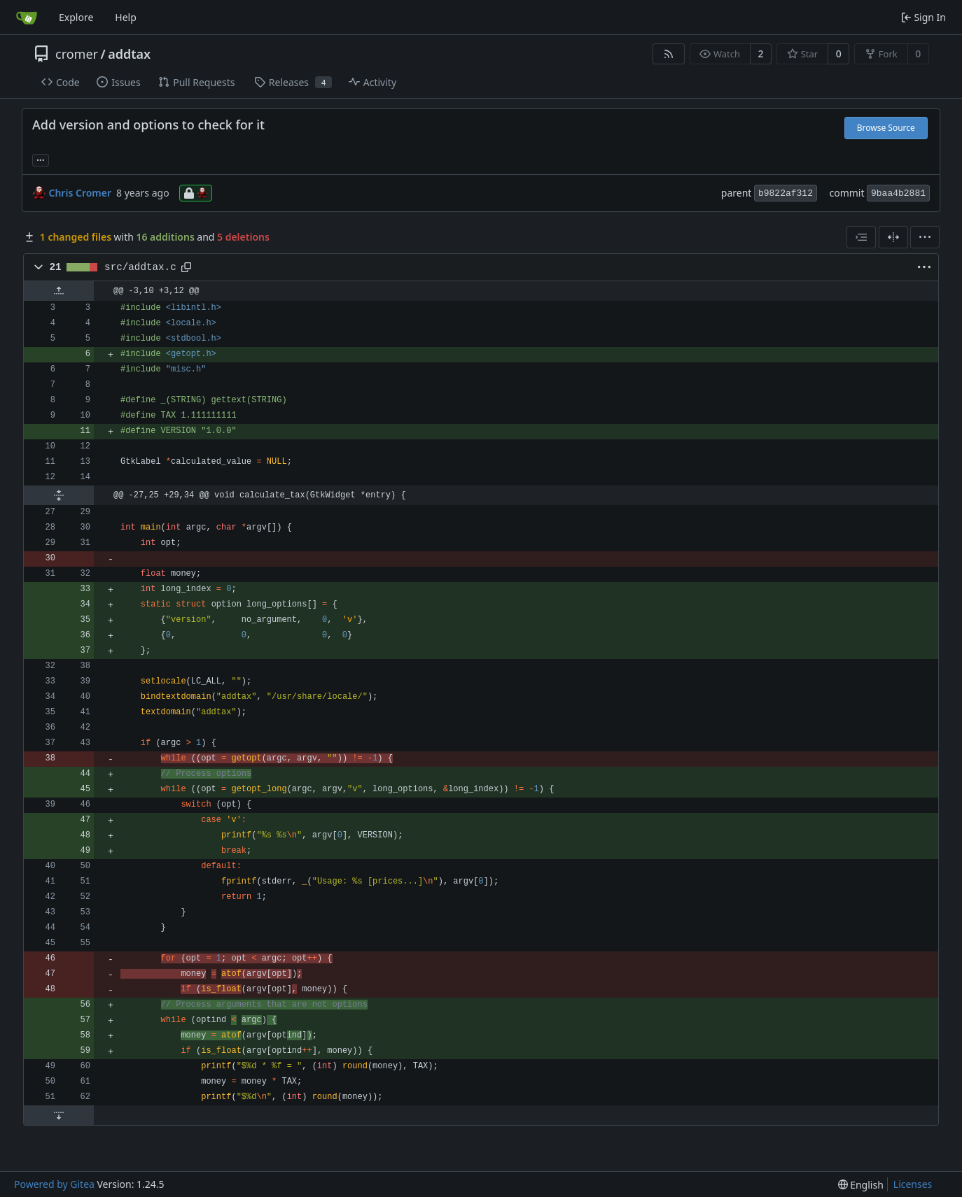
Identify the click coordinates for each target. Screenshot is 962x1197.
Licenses (913, 1184)
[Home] (26, 17)
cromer (76, 54)
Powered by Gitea (54, 1184)
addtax (129, 54)
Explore (76, 17)
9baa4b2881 (898, 193)
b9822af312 (785, 193)
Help (126, 17)
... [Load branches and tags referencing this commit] (40, 159)
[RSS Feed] (669, 53)
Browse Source (886, 128)
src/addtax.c (140, 267)
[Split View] (893, 237)
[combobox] (861, 237)
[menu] (925, 237)
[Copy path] (186, 267)
